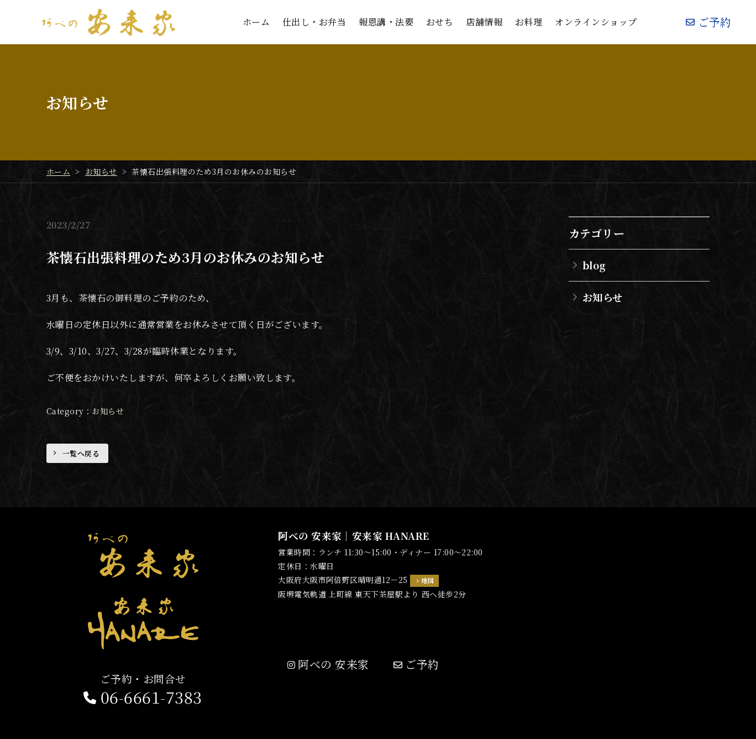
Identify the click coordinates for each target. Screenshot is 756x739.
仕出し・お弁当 (314, 21)
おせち (439, 21)
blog (594, 265)
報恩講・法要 (386, 21)
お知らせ (108, 411)
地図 (427, 580)
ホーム (256, 21)
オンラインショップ (596, 21)
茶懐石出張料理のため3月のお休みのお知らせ (185, 257)
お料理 (528, 21)
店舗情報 (484, 21)
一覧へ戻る (80, 453)
